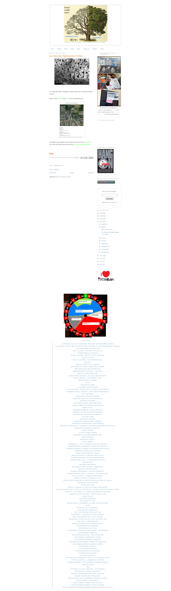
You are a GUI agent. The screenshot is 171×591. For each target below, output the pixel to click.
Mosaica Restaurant (87, 469)
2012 (101, 256)
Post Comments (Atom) (64, 177)
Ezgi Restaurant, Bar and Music (87, 403)
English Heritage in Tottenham (87, 398)
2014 (101, 261)
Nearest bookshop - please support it (88, 471)
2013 (101, 258)
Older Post (91, 173)
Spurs (87, 505)
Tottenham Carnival (87, 532)
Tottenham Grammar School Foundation (87, 542)
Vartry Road (87, 564)
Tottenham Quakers (88, 553)
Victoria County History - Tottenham (88, 569)
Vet (87, 567)
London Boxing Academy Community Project (88, 446)
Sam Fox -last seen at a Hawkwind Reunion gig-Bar (88, 491)
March (103, 224)
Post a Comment (54, 169)
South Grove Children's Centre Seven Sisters (87, 503)
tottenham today (88, 555)
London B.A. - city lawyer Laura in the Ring (88, 444)
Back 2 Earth (87, 357)
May (102, 227)
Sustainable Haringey (88, 510)
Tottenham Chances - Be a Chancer (87, 535)
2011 (101, 221)
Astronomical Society (88, 353)
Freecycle (87, 407)
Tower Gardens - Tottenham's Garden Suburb (87, 562)
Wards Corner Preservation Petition (87, 573)
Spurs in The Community (87, 507)
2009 (101, 216)
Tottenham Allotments (87, 526)
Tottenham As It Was (87, 528)
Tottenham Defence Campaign (87, 539)
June (102, 238)
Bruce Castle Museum (88, 373)
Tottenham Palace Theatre (87, 551)
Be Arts (87, 362)
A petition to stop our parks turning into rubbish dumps (88, 344)
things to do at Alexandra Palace (87, 523)
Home (72, 173)
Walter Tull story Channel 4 (87, 571)
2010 (101, 219)
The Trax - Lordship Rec (87, 521)
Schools (94, 49)
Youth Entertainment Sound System (87, 585)
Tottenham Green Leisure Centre (88, 544)
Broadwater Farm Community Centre (87, 366)
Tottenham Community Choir (87, 537)
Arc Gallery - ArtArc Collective (88, 351)
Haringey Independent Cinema (87, 421)
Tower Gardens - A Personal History (87, 560)
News (52, 49)
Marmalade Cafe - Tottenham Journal (87, 460)
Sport (78, 49)
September (104, 246)
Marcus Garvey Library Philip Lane (88, 455)
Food (65, 49)
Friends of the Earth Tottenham (88, 412)
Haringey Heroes (87, 419)
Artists (102, 49)
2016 (101, 264)
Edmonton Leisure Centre (87, 396)
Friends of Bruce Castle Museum (88, 410)
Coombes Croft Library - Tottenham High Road (87, 391)
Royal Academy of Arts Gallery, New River (87, 487)
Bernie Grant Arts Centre (87, 364)
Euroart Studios (87, 401)
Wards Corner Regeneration (88, 576)
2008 (101, 213)
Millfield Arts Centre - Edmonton (87, 467)
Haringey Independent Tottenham (87, 423)
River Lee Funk (87, 485)
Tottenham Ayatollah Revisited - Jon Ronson (87, 530)
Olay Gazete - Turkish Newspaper (88, 476)
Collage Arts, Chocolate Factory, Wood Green (88, 389)
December (104, 252)
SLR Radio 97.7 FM (87, 501)
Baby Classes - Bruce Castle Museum (87, 355)
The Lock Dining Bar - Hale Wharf (87, 517)
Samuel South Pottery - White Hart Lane (87, 494)
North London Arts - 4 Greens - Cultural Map (87, 473)
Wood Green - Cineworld (88, 580)
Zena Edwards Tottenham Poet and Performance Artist (87, 587)
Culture (59, 49)
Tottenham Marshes (88, 548)
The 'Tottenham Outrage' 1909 (87, 512)
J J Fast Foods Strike (87, 432)
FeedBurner (113, 202)
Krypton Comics (87, 439)
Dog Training (88, 394)
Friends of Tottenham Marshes (88, 414)
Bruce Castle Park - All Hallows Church (87, 376)
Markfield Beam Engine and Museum (87, 457)
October (103, 249)
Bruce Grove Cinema (87, 380)
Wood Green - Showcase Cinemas (87, 582)
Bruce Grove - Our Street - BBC (88, 378)
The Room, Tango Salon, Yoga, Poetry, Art (88, 519)
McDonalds (88, 462)
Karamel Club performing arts (88, 435)
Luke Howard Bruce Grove (88, 453)
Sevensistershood (88, 498)
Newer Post (53, 173)
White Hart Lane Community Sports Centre (87, 578)
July (102, 241)
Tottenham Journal (88, 546)
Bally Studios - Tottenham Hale (87, 360)
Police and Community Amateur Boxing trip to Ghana (87, 480)
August (103, 243)
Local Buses (87, 442)
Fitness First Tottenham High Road (88, 405)
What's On (86, 49)
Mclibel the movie (87, 464)
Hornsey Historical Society (87, 428)
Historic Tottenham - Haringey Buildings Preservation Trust (87, 426)
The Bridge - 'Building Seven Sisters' (87, 514)
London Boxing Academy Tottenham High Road (87, 448)
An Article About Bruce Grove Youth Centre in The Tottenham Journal (87, 346)
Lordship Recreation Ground (88, 451)
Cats (88, 382)
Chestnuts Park (88, 385)
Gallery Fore (88, 416)
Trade (72, 49)
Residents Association (88, 482)
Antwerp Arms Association (88, 348)
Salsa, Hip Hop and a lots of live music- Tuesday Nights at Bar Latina (87, 489)
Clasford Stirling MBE (87, 387)
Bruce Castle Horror (106, 229)
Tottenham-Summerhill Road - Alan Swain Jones (88, 557)
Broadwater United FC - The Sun (87, 371)
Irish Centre (87, 430)
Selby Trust (87, 496)
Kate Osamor (87, 437)
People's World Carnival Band (88, 478)
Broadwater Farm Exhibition (88, 369)
